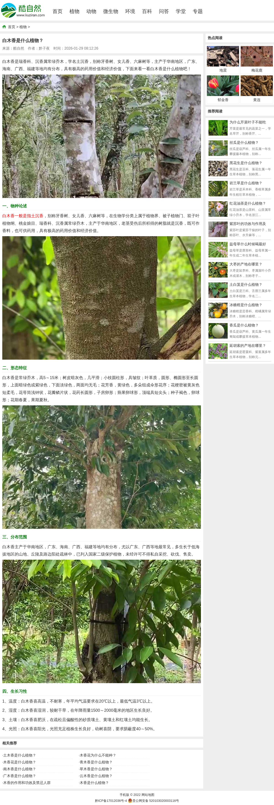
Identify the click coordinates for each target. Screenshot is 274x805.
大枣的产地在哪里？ (245, 264)
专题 (198, 11)
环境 (130, 11)
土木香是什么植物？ (19, 755)
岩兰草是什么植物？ (245, 183)
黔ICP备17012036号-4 (111, 800)
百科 (147, 11)
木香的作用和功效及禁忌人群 (27, 783)
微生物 (110, 11)
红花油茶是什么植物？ (247, 203)
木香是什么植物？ (94, 783)
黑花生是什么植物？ (245, 163)
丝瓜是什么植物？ (244, 142)
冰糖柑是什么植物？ (245, 305)
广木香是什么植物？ (19, 776)
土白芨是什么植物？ (245, 284)
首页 (58, 11)
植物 (74, 11)
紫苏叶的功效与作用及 (247, 224)
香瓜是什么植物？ (244, 325)
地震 (223, 70)
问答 (164, 11)
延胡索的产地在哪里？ (247, 346)
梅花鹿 (256, 70)
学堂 (181, 11)
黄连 (257, 100)
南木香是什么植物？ (19, 769)
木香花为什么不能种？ (98, 755)
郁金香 (223, 100)
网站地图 (148, 795)
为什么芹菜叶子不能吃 (247, 122)
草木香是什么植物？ (96, 769)
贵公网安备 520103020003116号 (153, 800)
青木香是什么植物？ (96, 762)
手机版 (124, 795)
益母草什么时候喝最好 (247, 244)
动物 (91, 11)
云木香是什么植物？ (96, 776)
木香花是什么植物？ (19, 762)
